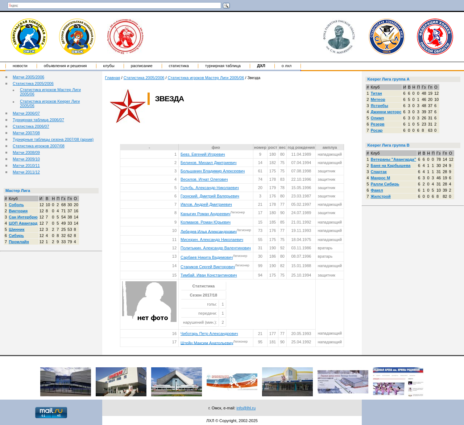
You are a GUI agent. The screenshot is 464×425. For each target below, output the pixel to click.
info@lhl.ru (246, 408)
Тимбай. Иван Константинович (209, 275)
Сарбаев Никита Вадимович (207, 257)
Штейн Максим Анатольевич (207, 342)
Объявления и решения (65, 66)
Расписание (142, 66)
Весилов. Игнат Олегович (204, 179)
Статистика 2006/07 (31, 126)
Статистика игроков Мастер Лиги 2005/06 (206, 77)
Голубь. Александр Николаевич (210, 187)
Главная (112, 77)
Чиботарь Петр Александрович (209, 333)
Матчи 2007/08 (26, 133)
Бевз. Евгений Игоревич (203, 154)
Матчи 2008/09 (26, 152)
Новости (20, 66)
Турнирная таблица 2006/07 (38, 120)
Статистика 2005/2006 (33, 83)
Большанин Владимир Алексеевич (213, 171)
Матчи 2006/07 (26, 113)
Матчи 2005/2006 (28, 77)
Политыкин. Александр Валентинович (216, 248)
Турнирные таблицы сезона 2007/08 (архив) (53, 139)
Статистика (179, 66)
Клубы (109, 66)
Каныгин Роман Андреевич (205, 214)
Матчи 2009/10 (26, 159)
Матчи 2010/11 (26, 165)
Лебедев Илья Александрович (209, 231)
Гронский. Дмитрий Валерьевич (210, 196)
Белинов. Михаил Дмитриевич (208, 162)
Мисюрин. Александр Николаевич (212, 239)
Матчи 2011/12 (26, 172)
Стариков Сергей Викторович (208, 267)
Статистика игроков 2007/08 (39, 146)
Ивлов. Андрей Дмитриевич (206, 204)
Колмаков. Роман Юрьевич (206, 222)
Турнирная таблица (223, 66)
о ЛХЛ (287, 66)
